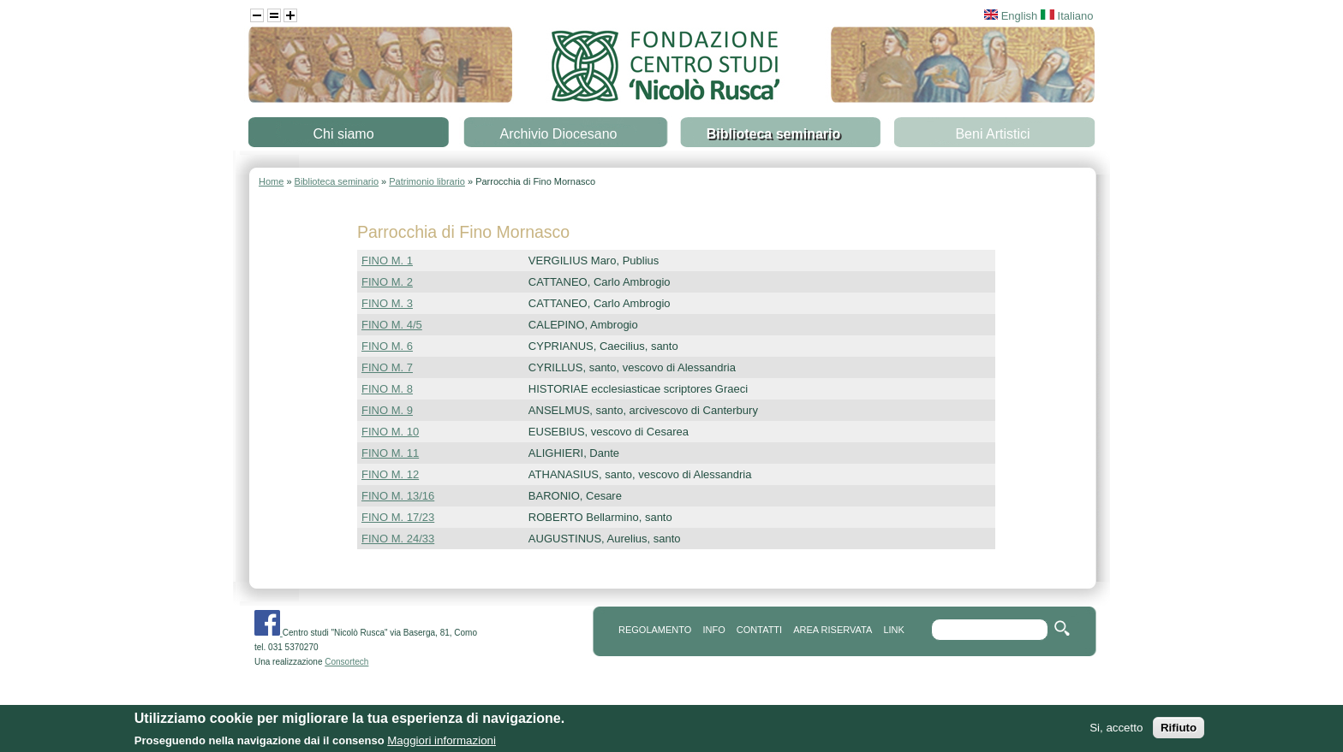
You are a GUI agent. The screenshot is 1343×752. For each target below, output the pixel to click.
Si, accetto (1116, 729)
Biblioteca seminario (774, 134)
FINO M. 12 (390, 474)
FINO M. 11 (390, 453)
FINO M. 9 (387, 410)
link (893, 630)
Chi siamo (343, 134)
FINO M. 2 (387, 281)
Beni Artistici (992, 134)
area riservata (832, 630)
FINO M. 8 (387, 388)
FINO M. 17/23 (397, 517)
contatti (759, 630)
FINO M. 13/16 (397, 495)
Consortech (346, 661)
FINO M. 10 (390, 431)
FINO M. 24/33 (397, 538)
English (1010, 15)
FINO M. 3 (387, 303)
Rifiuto (1179, 729)
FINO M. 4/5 (391, 324)
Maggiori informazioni (441, 742)
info (713, 630)
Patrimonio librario (427, 181)
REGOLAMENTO (654, 630)
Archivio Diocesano (559, 134)
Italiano (1067, 15)
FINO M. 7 (387, 367)
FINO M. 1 (387, 260)
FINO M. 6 (387, 346)
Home (271, 181)
